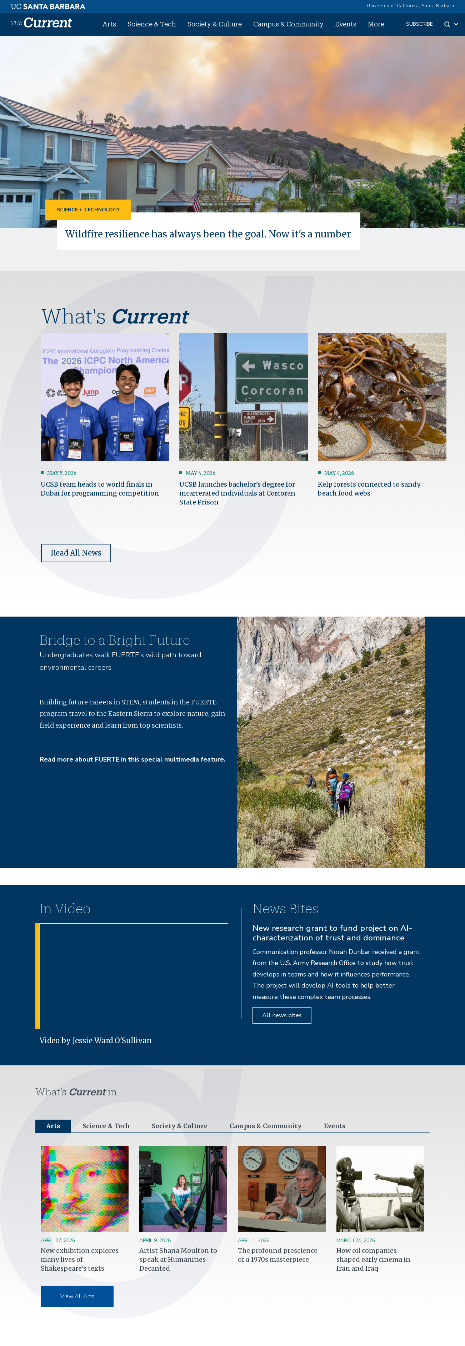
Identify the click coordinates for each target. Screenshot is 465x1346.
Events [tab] (342, 1138)
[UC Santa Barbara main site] (48, 4)
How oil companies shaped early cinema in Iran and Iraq (373, 1271)
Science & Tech (152, 24)
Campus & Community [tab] (271, 1138)
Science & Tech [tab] (108, 1138)
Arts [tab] (53, 1138)
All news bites (282, 1027)
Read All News (76, 564)
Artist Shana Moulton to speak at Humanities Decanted (178, 1271)
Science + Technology (88, 209)
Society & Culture (215, 24)
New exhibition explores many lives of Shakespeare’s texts (80, 1271)
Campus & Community (288, 24)
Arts (109, 24)
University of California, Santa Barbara (410, 6)
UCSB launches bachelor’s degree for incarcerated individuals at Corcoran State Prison (237, 504)
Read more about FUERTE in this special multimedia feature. (132, 771)
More (376, 24)
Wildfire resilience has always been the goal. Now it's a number (190, 239)
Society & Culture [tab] (183, 1138)
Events (345, 24)
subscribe (419, 24)
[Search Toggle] (451, 24)
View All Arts (77, 1308)
